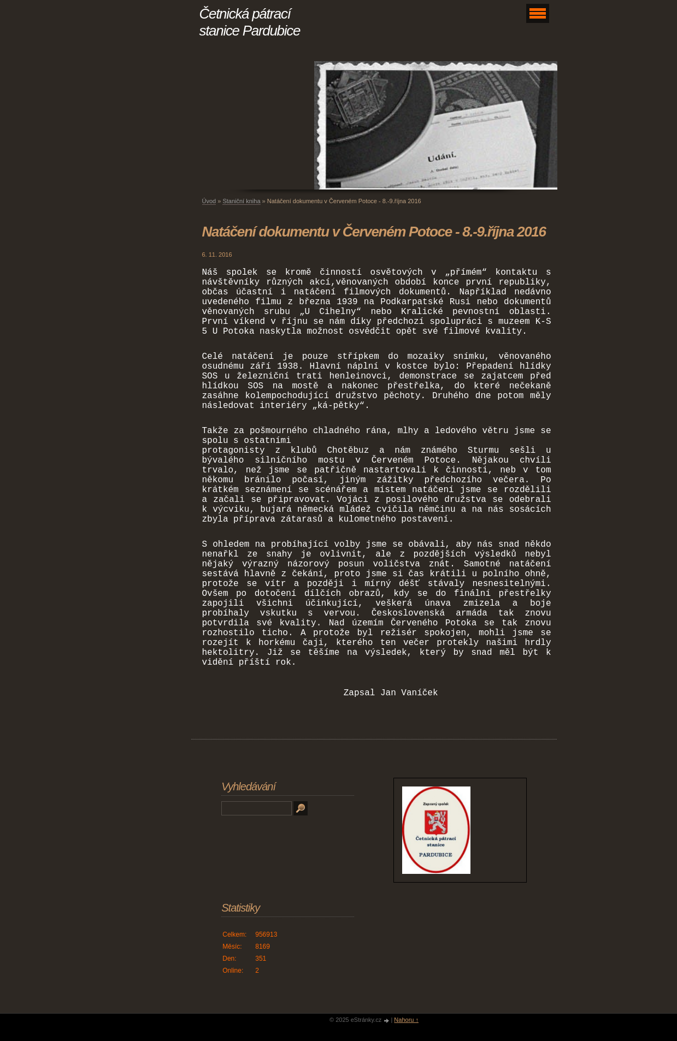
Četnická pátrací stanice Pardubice (250, 22)
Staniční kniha (241, 201)
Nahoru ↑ (406, 1019)
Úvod (209, 201)
